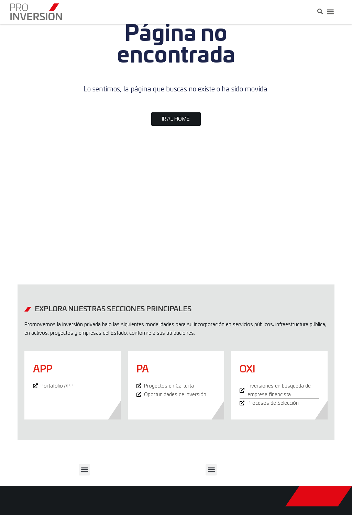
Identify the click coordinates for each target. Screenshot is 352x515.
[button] (330, 12)
